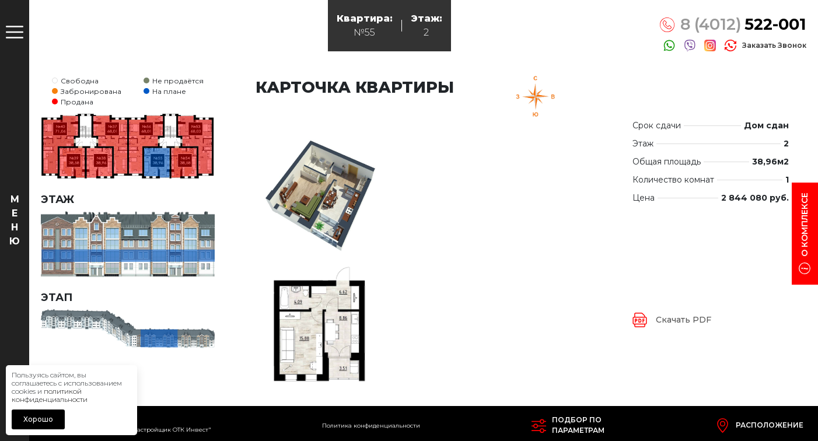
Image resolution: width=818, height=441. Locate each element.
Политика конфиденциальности (371, 425)
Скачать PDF (683, 319)
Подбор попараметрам (578, 425)
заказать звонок (774, 45)
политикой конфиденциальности (50, 395)
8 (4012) (743, 25)
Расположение (769, 425)
